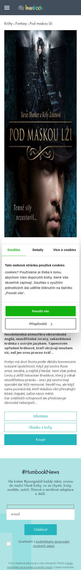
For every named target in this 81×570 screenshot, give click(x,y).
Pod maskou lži (41, 23)
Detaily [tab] (38, 250)
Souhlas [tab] (13, 250)
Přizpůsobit (40, 324)
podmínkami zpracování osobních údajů (51, 543)
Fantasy (22, 23)
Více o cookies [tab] (64, 250)
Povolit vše (40, 311)
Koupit (40, 439)
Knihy (9, 23)
